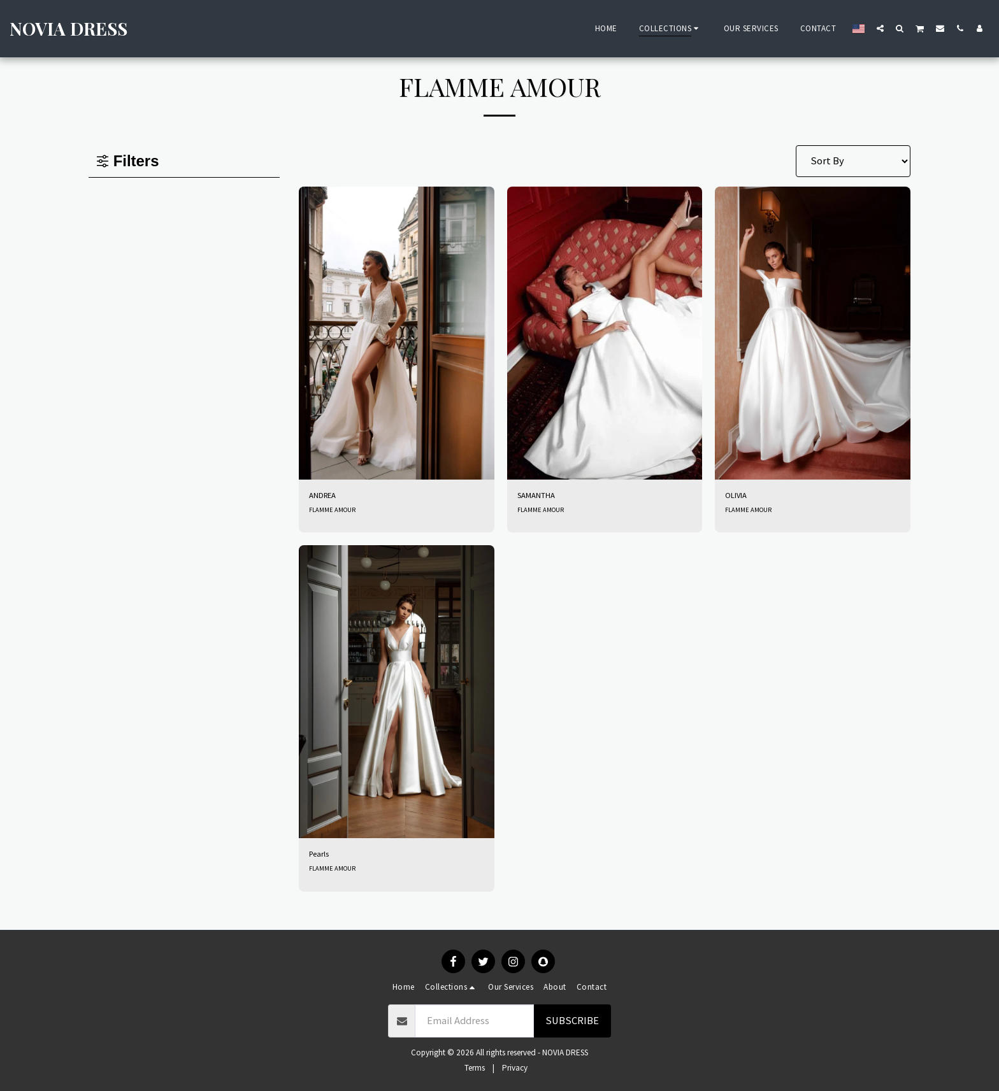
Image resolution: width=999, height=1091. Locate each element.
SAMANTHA (543, 497)
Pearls (323, 859)
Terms (474, 1067)
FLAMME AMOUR (334, 513)
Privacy (515, 1067)
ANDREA (327, 497)
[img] (396, 333)
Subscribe (572, 1020)
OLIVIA (740, 497)
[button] (880, 28)
